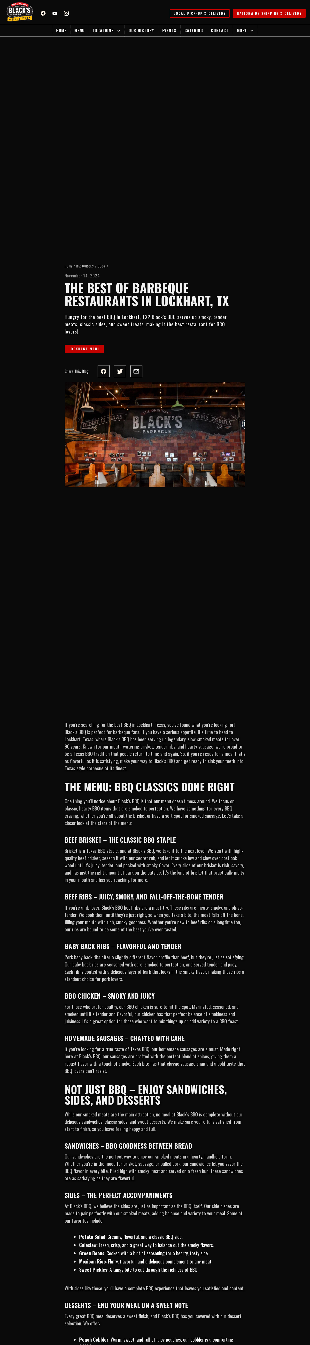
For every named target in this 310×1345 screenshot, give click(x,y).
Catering (194, 30)
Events (169, 30)
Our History (141, 30)
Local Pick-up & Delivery (200, 13)
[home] (19, 12)
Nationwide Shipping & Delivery (269, 13)
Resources (85, 266)
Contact (220, 30)
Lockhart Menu (84, 348)
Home (61, 30)
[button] (106, 31)
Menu (79, 30)
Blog (102, 266)
